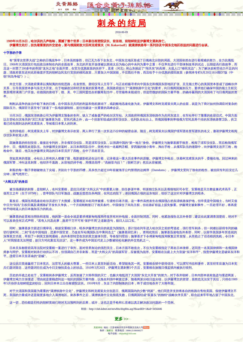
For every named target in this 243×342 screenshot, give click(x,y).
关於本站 (98, 327)
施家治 (109, 330)
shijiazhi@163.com (127, 333)
